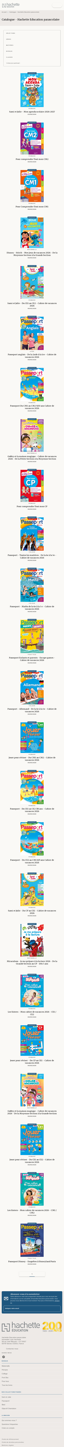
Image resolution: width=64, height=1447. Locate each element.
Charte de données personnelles (13, 1442)
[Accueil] (11, 5)
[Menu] (57, 5)
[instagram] (3, 1357)
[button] (12, 33)
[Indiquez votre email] (29, 1309)
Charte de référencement (10, 1439)
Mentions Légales (8, 1445)
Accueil (4, 12)
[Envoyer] (58, 1308)
